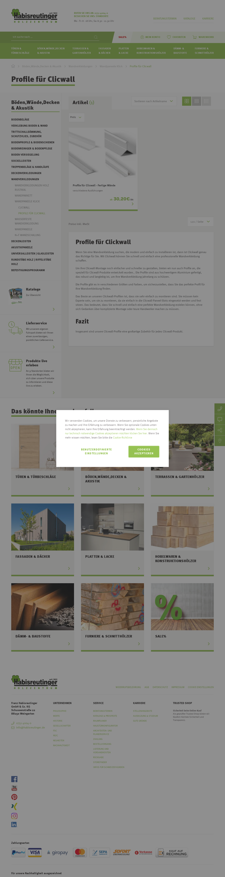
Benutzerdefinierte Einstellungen (96, 451)
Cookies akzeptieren (143, 451)
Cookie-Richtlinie (122, 437)
